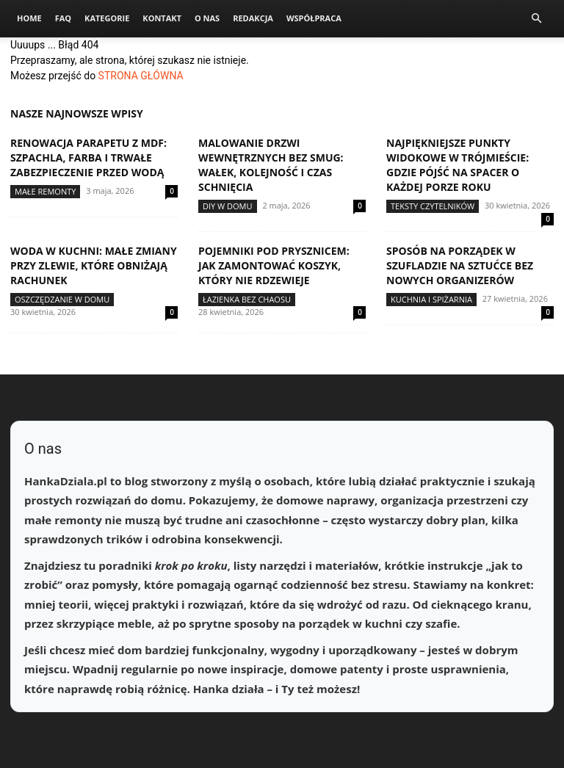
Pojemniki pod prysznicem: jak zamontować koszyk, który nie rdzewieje (274, 265)
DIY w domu (228, 205)
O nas (207, 17)
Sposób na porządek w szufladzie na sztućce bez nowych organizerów (459, 265)
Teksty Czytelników (432, 205)
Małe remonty (45, 191)
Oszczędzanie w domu (62, 299)
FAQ (63, 17)
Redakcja (253, 17)
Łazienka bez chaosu (247, 299)
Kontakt (161, 17)
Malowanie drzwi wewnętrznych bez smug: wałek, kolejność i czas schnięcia (271, 165)
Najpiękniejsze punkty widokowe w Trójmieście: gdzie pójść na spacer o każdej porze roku (457, 165)
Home (29, 17)
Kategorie (106, 17)
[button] (536, 19)
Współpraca (313, 17)
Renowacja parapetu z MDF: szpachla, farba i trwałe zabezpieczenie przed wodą (88, 157)
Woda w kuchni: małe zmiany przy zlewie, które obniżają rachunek (93, 265)
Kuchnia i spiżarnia (431, 299)
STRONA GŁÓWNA (141, 75)
